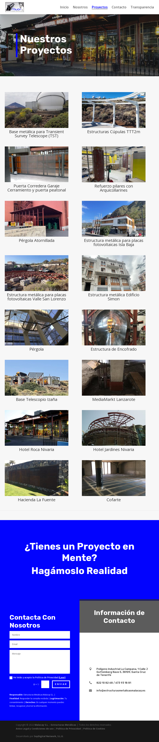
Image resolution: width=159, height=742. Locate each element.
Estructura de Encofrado (113, 349)
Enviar (61, 684)
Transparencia (142, 7)
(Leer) (62, 677)
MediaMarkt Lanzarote (113, 399)
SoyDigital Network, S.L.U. (48, 736)
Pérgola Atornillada (36, 240)
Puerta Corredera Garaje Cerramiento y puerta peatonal (36, 188)
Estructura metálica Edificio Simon (113, 297)
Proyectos (100, 7)
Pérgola (36, 349)
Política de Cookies (94, 728)
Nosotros (80, 7)
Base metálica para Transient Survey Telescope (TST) (36, 134)
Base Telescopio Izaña (36, 399)
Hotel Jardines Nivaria (113, 449)
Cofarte (113, 499)
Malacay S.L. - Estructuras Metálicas (55, 724)
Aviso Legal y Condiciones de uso (35, 728)
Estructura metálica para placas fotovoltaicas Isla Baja (113, 242)
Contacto (119, 7)
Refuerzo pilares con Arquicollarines (113, 188)
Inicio (64, 7)
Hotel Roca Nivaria (36, 449)
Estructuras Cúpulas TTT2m (113, 131)
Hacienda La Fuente (36, 499)
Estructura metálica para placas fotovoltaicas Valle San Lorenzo (36, 297)
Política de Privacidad (68, 728)
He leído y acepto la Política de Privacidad (38, 677)
